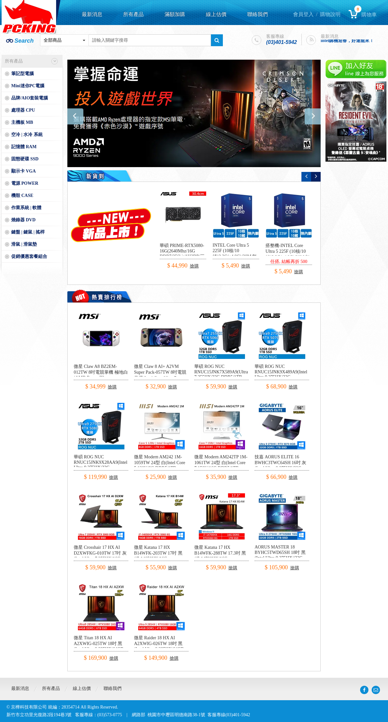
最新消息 (92, 14)
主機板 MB (22, 122)
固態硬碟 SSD (24, 159)
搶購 (194, 266)
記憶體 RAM (24, 146)
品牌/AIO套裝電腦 (29, 98)
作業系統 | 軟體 (26, 207)
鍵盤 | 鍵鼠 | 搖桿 (28, 232)
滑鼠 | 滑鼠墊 (24, 244)
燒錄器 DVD (23, 219)
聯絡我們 (257, 14)
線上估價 (216, 14)
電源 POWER (24, 183)
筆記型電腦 (22, 73)
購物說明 (330, 14)
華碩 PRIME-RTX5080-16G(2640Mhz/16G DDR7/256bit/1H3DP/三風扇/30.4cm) (182, 254)
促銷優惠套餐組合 (29, 256)
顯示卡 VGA (23, 171)
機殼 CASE (22, 195)
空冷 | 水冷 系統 (27, 134)
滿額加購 (174, 14)
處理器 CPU (23, 110)
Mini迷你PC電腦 (27, 85)
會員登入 (303, 14)
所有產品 (133, 14)
